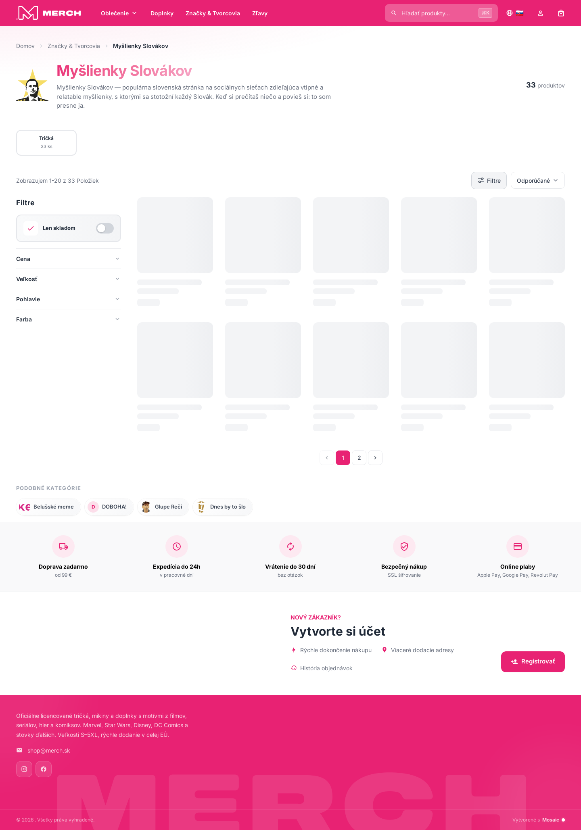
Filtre (489, 180)
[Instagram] (24, 769)
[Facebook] (44, 769)
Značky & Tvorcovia (74, 45)
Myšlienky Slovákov (124, 70)
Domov (25, 45)
